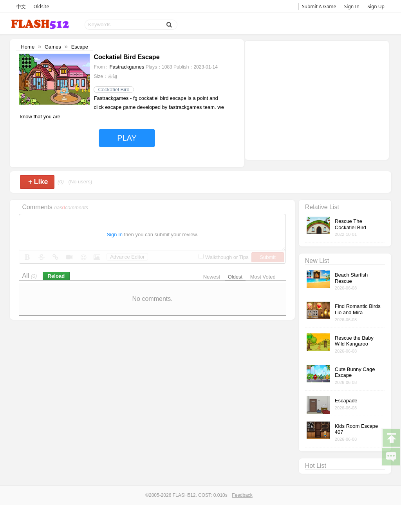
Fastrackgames (126, 67)
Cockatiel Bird (113, 89)
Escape (79, 47)
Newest (211, 277)
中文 (21, 6)
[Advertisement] (317, 99)
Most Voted (263, 277)
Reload (56, 276)
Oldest (235, 277)
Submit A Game (319, 6)
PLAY (127, 138)
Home (27, 47)
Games (53, 47)
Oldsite (41, 6)
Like (38, 182)
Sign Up (376, 6)
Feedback (242, 495)
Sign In (351, 6)
